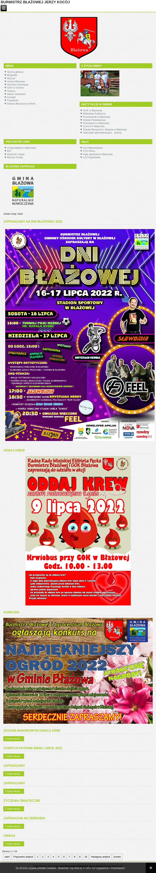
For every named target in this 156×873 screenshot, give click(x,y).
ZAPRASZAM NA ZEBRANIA (24, 818)
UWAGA (9, 835)
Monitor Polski (15, 157)
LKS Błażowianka (93, 147)
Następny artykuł (100, 856)
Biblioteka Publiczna (94, 113)
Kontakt (11, 97)
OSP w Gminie (15, 87)
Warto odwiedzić (16, 94)
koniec (117, 856)
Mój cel (11, 78)
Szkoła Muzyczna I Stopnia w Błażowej (105, 129)
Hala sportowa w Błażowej (98, 154)
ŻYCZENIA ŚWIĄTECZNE (21, 800)
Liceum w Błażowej (94, 126)
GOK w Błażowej (92, 110)
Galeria (11, 91)
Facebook (12, 100)
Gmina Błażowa (16, 81)
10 (85, 856)
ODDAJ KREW (14, 450)
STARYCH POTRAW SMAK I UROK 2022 (32, 748)
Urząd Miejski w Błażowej (21, 147)
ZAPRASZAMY (14, 765)
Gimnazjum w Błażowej (96, 123)
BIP (9, 150)
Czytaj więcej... (13, 738)
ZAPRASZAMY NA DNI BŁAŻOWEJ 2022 (32, 221)
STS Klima (89, 150)
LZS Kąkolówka (92, 157)
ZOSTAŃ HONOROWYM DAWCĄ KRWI (31, 730)
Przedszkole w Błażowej (96, 116)
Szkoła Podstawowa (94, 120)
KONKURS (11, 612)
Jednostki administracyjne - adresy (102, 132)
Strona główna (15, 71)
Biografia (12, 75)
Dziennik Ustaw (16, 154)
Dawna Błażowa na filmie (21, 103)
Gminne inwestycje (17, 84)
